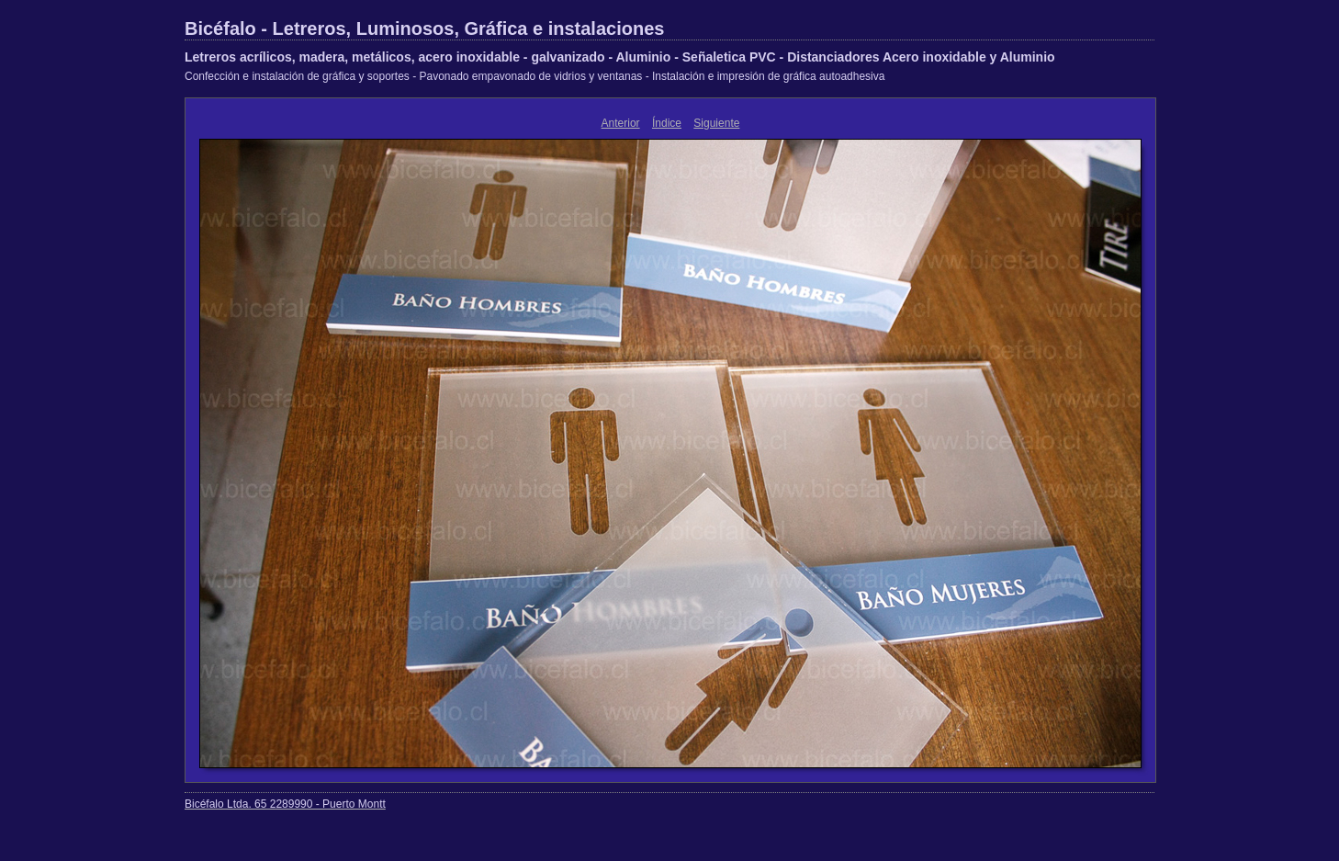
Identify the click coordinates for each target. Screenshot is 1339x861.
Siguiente (716, 123)
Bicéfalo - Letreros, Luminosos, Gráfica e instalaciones (424, 28)
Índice (666, 123)
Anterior (621, 123)
